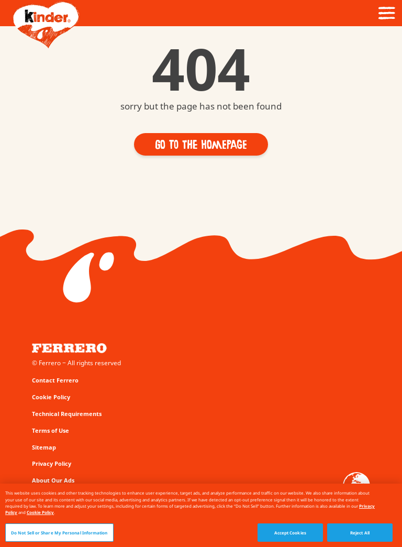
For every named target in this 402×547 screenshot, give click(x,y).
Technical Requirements (67, 414)
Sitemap (44, 447)
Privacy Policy (51, 463)
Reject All (360, 535)
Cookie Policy (51, 397)
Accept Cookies (290, 535)
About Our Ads (53, 480)
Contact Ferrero (55, 380)
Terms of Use (50, 430)
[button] (201, 144)
